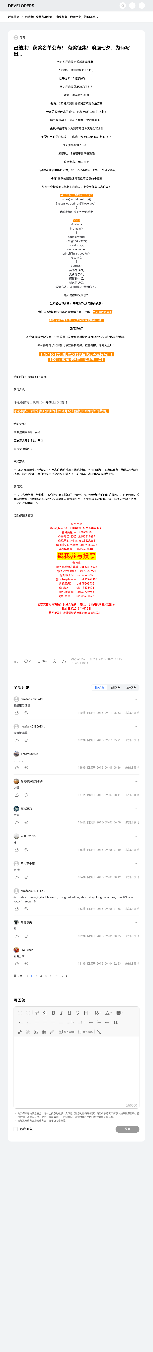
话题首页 (13, 16)
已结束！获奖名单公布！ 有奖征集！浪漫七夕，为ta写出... (61, 16)
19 (61, 976)
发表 (127, 1129)
